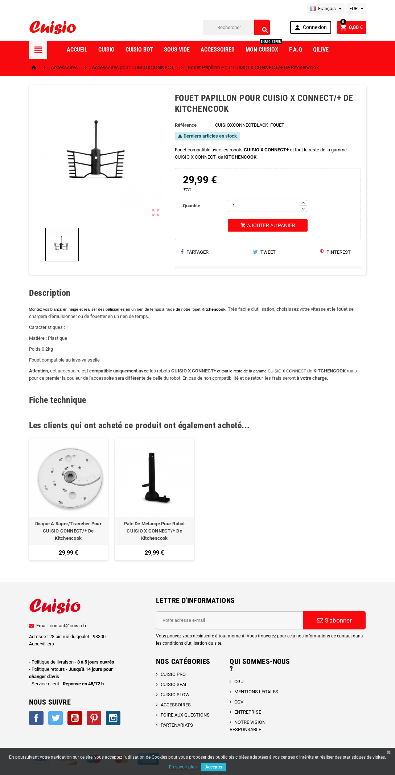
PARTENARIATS (177, 725)
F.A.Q (295, 49)
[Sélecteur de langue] (326, 8)
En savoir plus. (183, 767)
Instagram (113, 718)
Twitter (55, 718)
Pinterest (335, 252)
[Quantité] (264, 206)
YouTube (74, 718)
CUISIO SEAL (174, 684)
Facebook (36, 718)
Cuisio (106, 49)
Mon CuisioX (264, 47)
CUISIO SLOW (175, 694)
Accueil (77, 49)
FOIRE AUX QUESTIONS (185, 715)
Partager (194, 252)
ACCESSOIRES (176, 704)
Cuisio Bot (139, 49)
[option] (68, 499)
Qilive (321, 49)
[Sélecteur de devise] (356, 8)
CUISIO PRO (173, 674)
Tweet (264, 252)
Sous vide (177, 49)
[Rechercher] (236, 27)
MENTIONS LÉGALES (256, 691)
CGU (238, 681)
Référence (186, 125)
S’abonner (334, 620)
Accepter (213, 767)
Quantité (191, 205)
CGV (238, 702)
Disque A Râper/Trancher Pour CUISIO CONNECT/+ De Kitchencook (68, 531)
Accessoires (218, 49)
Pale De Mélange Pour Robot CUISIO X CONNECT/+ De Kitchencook (154, 531)
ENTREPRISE (247, 712)
